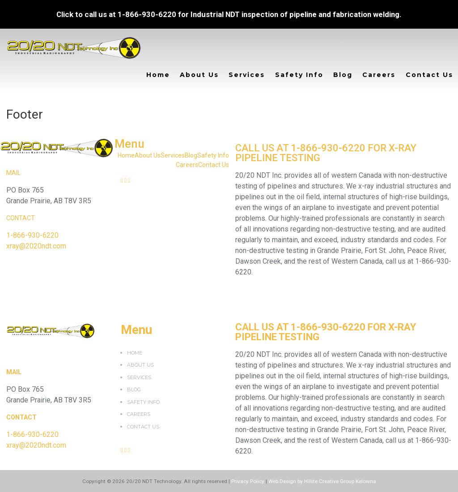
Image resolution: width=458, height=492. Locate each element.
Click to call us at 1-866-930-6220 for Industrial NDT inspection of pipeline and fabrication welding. (229, 14)
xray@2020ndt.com (36, 246)
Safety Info (299, 75)
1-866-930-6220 (32, 235)
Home (158, 75)
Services (247, 75)
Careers (378, 75)
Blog (342, 75)
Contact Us (429, 75)
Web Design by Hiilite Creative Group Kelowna (322, 481)
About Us (199, 75)
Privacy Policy (247, 481)
